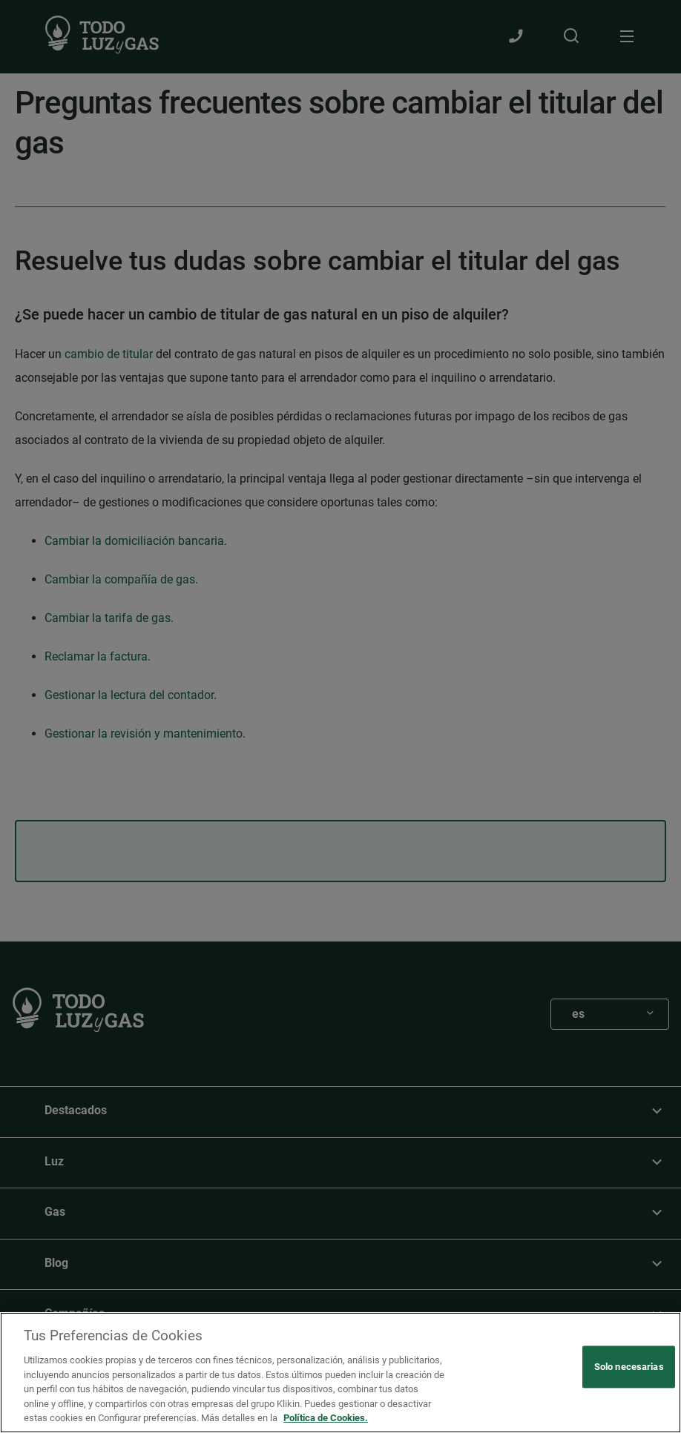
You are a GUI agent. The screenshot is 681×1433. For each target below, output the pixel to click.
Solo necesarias (629, 1366)
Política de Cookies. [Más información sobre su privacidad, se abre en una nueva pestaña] (325, 1417)
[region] (340, 1372)
